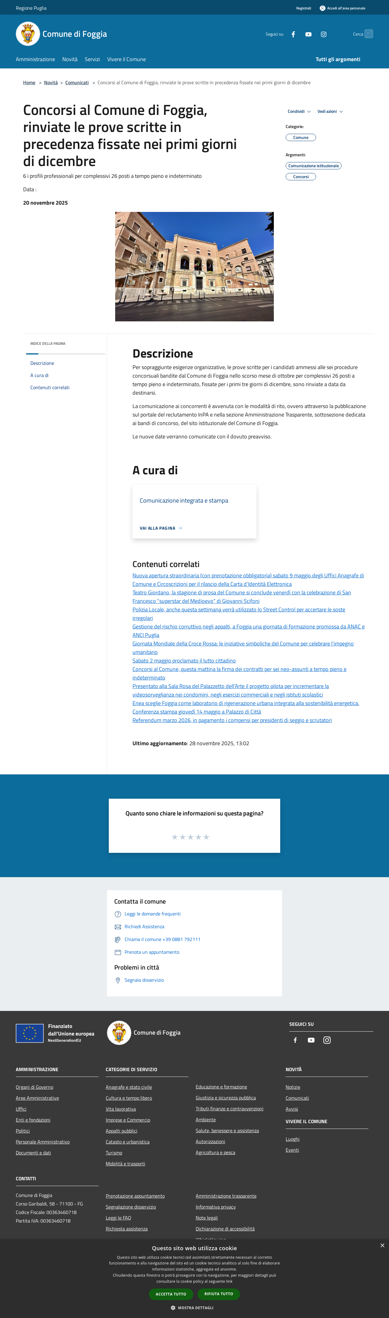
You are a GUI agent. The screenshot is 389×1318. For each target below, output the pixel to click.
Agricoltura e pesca (215, 1152)
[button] (194, 1308)
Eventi (292, 1150)
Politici (23, 1130)
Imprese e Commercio (128, 1119)
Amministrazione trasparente (226, 1195)
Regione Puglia (31, 8)
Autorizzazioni (210, 1141)
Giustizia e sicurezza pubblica (226, 1097)
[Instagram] (312, 33)
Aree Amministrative (37, 1098)
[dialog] (194, 1278)
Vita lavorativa (121, 1108)
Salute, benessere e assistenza (227, 1130)
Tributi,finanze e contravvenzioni (229, 1108)
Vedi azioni (331, 111)
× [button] (382, 1246)
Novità (51, 82)
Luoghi (293, 1139)
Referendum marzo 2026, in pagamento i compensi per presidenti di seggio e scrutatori (232, 720)
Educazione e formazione (221, 1086)
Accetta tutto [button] (171, 1294)
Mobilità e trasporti (125, 1163)
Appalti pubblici (121, 1130)
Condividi (300, 111)
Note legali (207, 1217)
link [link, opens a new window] (229, 1281)
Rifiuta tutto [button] (219, 1293)
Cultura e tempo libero (129, 1098)
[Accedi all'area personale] (342, 8)
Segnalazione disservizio (131, 1206)
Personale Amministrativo (43, 1141)
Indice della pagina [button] (47, 343)
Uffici (21, 1108)
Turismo (114, 1152)
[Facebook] (281, 33)
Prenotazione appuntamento (135, 1195)
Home (29, 82)
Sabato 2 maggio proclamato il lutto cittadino (184, 660)
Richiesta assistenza (127, 1228)
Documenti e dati (33, 1152)
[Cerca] (366, 33)
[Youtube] (297, 33)
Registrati (303, 8)
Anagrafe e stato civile (129, 1087)
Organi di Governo (34, 1087)
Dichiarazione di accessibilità (225, 1228)
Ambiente (206, 1119)
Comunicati (77, 82)
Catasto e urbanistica (128, 1141)
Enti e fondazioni (33, 1119)
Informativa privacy (216, 1206)
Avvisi (292, 1108)
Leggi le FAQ (118, 1217)
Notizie (293, 1087)
